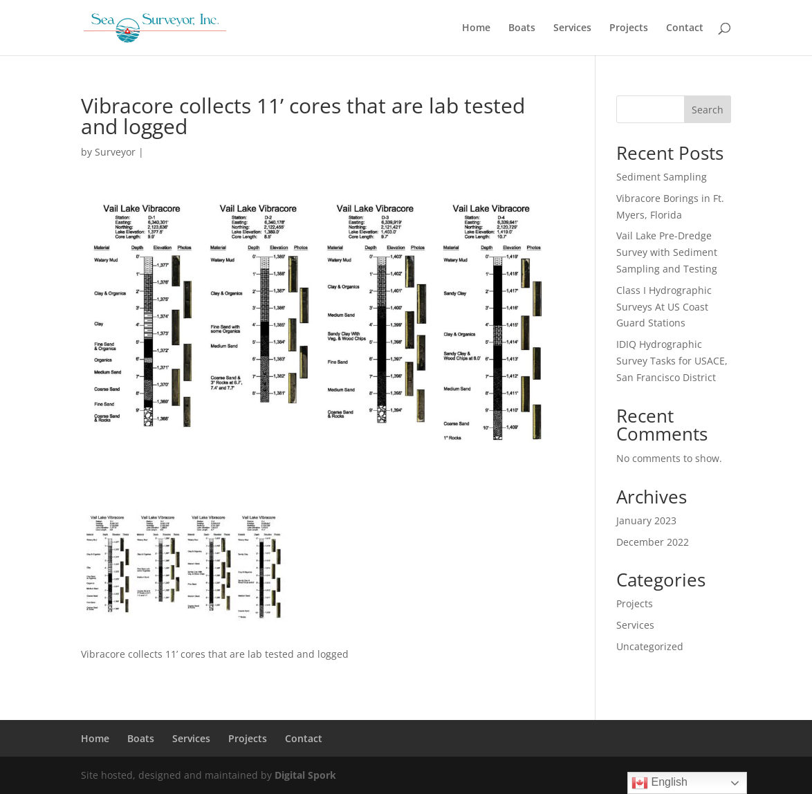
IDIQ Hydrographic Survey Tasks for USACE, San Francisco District (672, 361)
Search (707, 109)
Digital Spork (305, 775)
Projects (628, 28)
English (659, 783)
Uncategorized (649, 646)
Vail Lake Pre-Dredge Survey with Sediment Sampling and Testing (666, 252)
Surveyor (115, 151)
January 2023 (646, 520)
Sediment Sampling (661, 176)
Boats (521, 28)
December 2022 (652, 541)
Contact (684, 28)
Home (476, 28)
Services (572, 28)
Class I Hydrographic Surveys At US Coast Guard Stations (664, 307)
